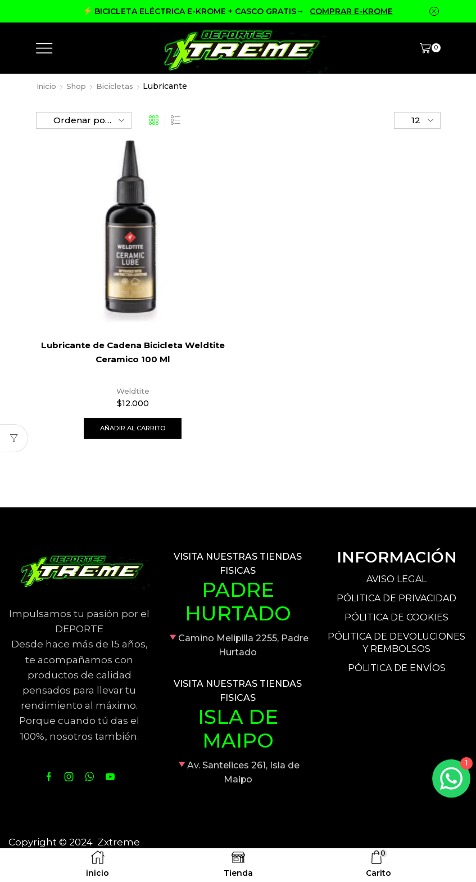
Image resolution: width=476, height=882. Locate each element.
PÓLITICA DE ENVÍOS (397, 669)
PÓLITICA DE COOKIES (396, 618)
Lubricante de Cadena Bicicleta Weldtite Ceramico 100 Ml (132, 353)
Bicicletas (120, 86)
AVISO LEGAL (396, 580)
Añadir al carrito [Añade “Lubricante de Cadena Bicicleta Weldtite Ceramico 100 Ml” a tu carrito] (133, 428)
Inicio (48, 86)
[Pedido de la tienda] (84, 120)
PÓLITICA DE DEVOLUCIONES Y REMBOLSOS (396, 644)
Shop (79, 86)
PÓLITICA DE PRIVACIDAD (396, 599)
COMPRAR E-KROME (351, 11)
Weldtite (132, 391)
